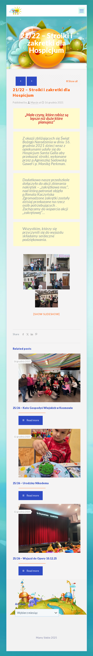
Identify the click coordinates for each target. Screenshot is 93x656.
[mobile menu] (81, 10)
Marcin (34, 102)
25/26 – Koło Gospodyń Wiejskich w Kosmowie (43, 407)
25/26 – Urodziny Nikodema (31, 483)
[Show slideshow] (46, 314)
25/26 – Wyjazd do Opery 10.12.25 (35, 558)
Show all (72, 81)
